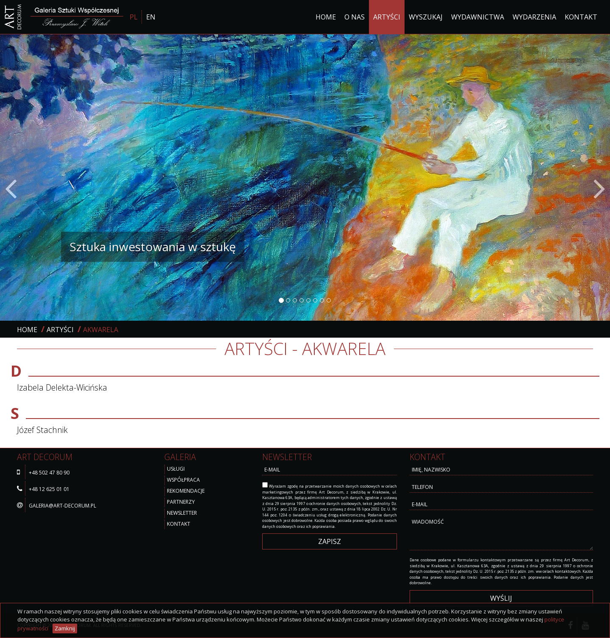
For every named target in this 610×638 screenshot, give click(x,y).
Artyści (386, 17)
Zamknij (65, 628)
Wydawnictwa (477, 17)
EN (150, 17)
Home (326, 17)
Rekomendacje (186, 490)
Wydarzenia (534, 17)
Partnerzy (181, 501)
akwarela (100, 329)
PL (134, 17)
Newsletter (182, 512)
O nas (354, 17)
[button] (46, 177)
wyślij (501, 598)
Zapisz (329, 541)
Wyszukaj (426, 17)
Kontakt (581, 17)
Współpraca (183, 479)
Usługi (176, 468)
